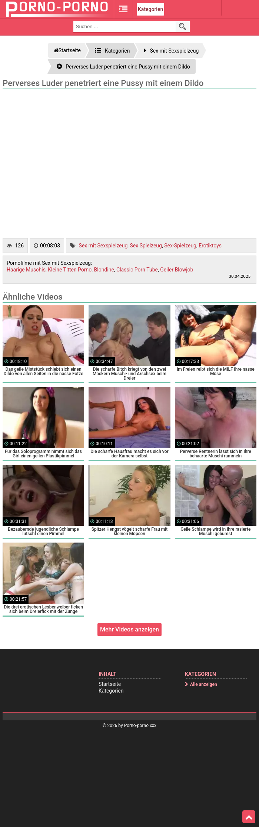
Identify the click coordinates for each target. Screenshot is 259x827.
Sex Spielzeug (146, 246)
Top (249, 817)
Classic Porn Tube (137, 270)
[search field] (124, 27)
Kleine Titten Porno (70, 270)
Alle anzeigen (203, 684)
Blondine (104, 270)
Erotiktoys (210, 246)
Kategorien (150, 9)
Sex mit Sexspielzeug (103, 246)
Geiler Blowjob (176, 270)
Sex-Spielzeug (180, 246)
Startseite (110, 684)
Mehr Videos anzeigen (129, 629)
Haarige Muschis (26, 270)
